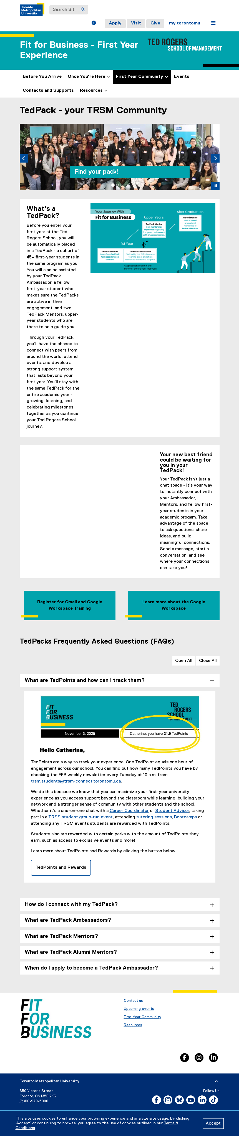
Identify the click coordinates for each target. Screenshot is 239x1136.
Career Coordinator (129, 811)
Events (181, 76)
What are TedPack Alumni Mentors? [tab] (71, 952)
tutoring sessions (154, 817)
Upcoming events (139, 1009)
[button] (93, 23)
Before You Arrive (42, 76)
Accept (213, 1123)
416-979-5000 (36, 1101)
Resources (133, 1025)
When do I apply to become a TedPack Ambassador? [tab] (91, 968)
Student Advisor (172, 811)
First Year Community (142, 1017)
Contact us (133, 1001)
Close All (208, 661)
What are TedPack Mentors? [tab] (61, 936)
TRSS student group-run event (80, 817)
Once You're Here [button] (89, 76)
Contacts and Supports (48, 90)
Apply (115, 23)
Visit (136, 23)
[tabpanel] (120, 791)
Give (155, 23)
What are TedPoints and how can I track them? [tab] (85, 680)
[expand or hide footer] (216, 1081)
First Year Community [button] (142, 76)
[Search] (82, 9)
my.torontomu (184, 23)
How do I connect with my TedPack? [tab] (71, 904)
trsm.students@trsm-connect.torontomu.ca (76, 781)
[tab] (113, 185)
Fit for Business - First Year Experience (79, 50)
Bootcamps (185, 817)
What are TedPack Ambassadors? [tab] (68, 920)
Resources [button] (93, 90)
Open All (183, 661)
